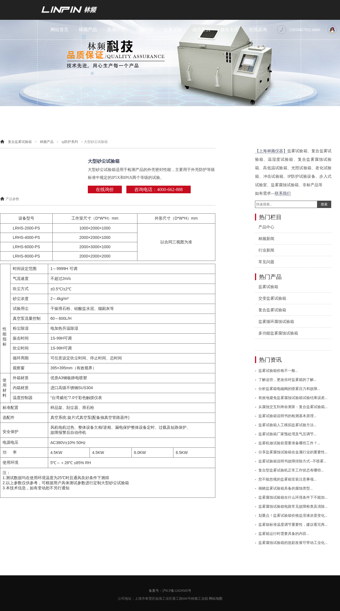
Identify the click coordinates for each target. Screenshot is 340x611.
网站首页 (59, 29)
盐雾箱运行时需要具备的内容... (283, 533)
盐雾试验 (173, 29)
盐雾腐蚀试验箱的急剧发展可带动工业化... (293, 543)
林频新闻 (266, 239)
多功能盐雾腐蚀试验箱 (278, 333)
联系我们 (283, 193)
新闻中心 (116, 29)
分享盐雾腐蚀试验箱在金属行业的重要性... (293, 452)
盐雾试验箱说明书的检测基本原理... (287, 416)
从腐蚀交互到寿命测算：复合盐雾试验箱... (293, 407)
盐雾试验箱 (268, 287)
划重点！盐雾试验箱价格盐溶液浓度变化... (293, 515)
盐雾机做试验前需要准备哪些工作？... (289, 443)
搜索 (324, 204)
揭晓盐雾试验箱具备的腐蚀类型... (285, 488)
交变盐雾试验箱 (272, 298)
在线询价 (105, 189)
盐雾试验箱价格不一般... (278, 370)
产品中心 (266, 227)
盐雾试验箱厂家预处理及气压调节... (287, 434)
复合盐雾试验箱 (20, 142)
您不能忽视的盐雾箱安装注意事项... (287, 479)
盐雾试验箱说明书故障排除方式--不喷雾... (292, 461)
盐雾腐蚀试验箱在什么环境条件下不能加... (293, 497)
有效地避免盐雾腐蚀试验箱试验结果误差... (293, 398)
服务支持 (229, 29)
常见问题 (266, 262)
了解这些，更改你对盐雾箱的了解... (287, 380)
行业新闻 (266, 250)
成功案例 (201, 29)
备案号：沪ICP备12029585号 (170, 591)
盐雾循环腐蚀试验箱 (276, 322)
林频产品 (88, 29)
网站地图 (215, 599)
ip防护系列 (70, 142)
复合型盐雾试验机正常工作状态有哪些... (291, 470)
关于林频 (144, 29)
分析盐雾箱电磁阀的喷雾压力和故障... (289, 389)
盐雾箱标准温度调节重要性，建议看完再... (293, 524)
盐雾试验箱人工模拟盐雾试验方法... (287, 425)
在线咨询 (258, 29)
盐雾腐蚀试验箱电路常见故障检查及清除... (293, 506)
